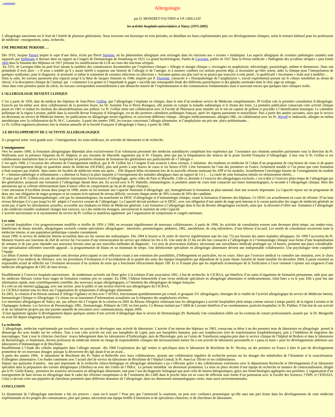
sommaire (8, 3)
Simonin (108, 55)
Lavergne (202, 59)
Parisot (33, 55)
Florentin (163, 78)
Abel (5, 63)
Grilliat (101, 101)
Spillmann (28, 59)
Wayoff (283, 117)
